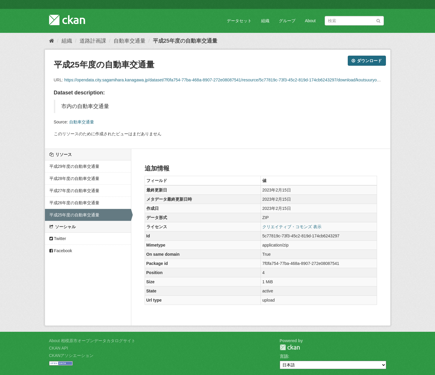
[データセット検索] (354, 20)
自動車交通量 (129, 41)
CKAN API (58, 348)
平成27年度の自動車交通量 (74, 190)
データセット (239, 20)
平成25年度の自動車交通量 (185, 41)
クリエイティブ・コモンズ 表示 (291, 226)
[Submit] (378, 20)
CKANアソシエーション (71, 355)
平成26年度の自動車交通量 (74, 202)
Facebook (60, 250)
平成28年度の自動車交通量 (74, 178)
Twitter (57, 238)
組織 (265, 20)
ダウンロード (367, 60)
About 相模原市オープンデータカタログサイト (92, 340)
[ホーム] (51, 41)
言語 (284, 356)
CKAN (290, 347)
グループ (287, 20)
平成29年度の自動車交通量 (74, 166)
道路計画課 (93, 41)
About (310, 20)
